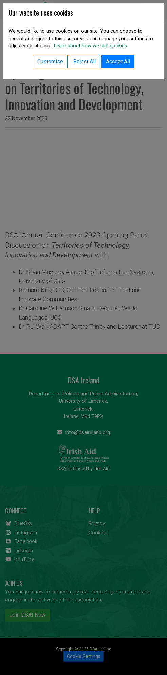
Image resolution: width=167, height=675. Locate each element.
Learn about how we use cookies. (91, 46)
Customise (50, 61)
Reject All (84, 61)
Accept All (118, 61)
